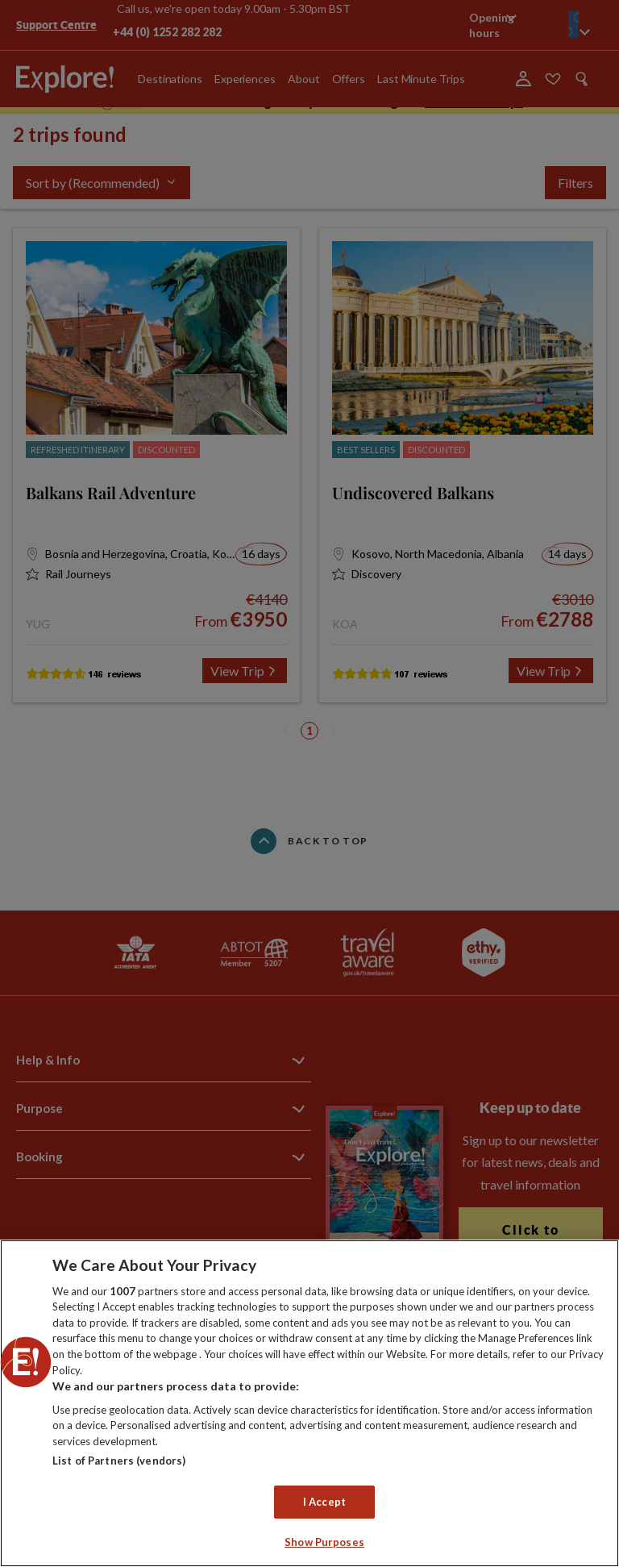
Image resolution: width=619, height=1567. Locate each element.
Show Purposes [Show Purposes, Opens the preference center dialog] (324, 1542)
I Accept (324, 1501)
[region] (309, 1403)
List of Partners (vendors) (118, 1460)
